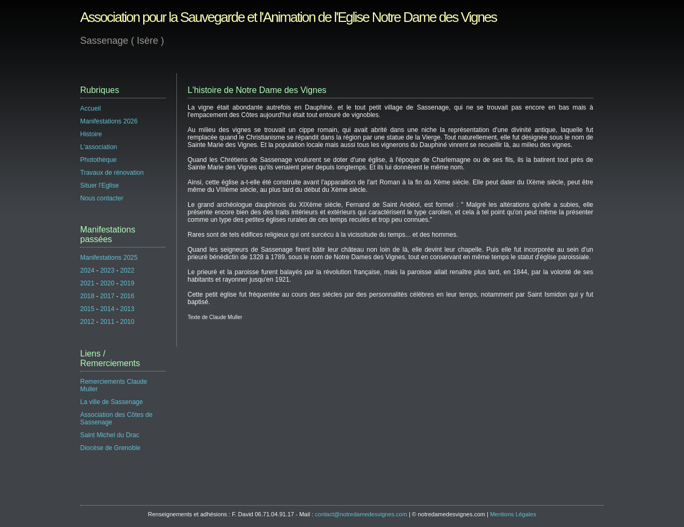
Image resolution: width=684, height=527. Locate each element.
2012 (87, 322)
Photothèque (98, 160)
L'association (98, 147)
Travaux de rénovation (112, 172)
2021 (87, 283)
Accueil (90, 108)
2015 (87, 309)
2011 (107, 322)
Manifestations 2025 (108, 257)
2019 (127, 283)
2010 (127, 322)
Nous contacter (101, 198)
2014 (107, 309)
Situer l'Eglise (99, 185)
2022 (127, 270)
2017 (107, 296)
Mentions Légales (513, 514)
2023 (107, 270)
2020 (107, 283)
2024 (87, 270)
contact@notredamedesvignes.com (361, 514)
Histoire (91, 134)
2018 (87, 296)
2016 (127, 296)
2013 (127, 309)
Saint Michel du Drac (109, 435)
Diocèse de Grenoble (110, 448)
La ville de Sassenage (111, 402)
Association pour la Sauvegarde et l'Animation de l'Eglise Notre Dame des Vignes (288, 17)
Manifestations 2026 (108, 121)
